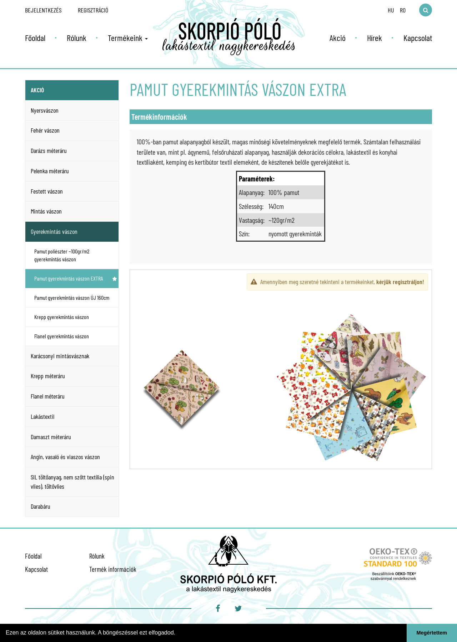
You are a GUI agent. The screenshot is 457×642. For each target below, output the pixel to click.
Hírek (374, 37)
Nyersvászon (45, 110)
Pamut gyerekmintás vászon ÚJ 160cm (71, 297)
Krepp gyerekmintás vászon (75, 316)
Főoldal (35, 37)
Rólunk (76, 37)
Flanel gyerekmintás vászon (75, 336)
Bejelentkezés (43, 10)
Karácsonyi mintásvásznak (60, 356)
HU (391, 10)
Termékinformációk (159, 116)
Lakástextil (42, 416)
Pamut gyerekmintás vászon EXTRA (75, 278)
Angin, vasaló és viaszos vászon (65, 457)
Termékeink (128, 37)
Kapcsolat (417, 37)
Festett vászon (47, 191)
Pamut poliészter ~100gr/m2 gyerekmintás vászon (75, 255)
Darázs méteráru (49, 150)
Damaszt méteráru (51, 437)
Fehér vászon (45, 130)
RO (403, 10)
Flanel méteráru (48, 396)
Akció (338, 37)
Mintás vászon (46, 211)
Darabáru (40, 506)
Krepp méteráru (48, 376)
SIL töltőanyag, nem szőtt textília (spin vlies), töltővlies (72, 481)
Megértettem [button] (432, 633)
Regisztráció (93, 10)
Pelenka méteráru (50, 171)
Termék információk (112, 569)
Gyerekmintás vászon (54, 231)
